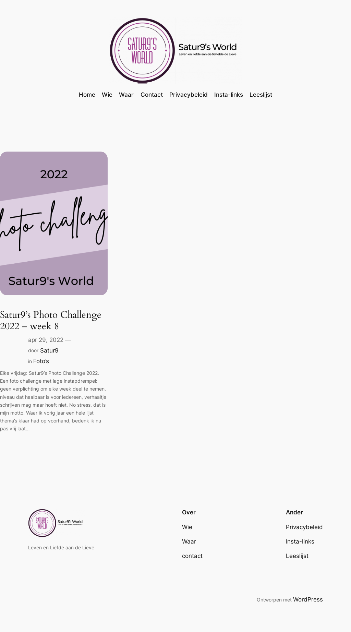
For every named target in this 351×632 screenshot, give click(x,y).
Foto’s (41, 361)
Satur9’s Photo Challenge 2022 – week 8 (50, 320)
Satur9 (49, 350)
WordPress (308, 599)
